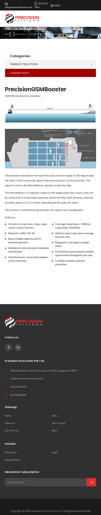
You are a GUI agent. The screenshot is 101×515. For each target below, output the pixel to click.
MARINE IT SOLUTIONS (24, 64)
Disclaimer (11, 452)
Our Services (19, 34)
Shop (54, 415)
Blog (54, 430)
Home (7, 34)
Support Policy (13, 459)
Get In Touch (59, 423)
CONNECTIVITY (36, 34)
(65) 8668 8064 (18, 395)
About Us (10, 423)
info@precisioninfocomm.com (26, 378)
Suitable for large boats (20, 224)
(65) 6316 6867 (18, 386)
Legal (54, 452)
